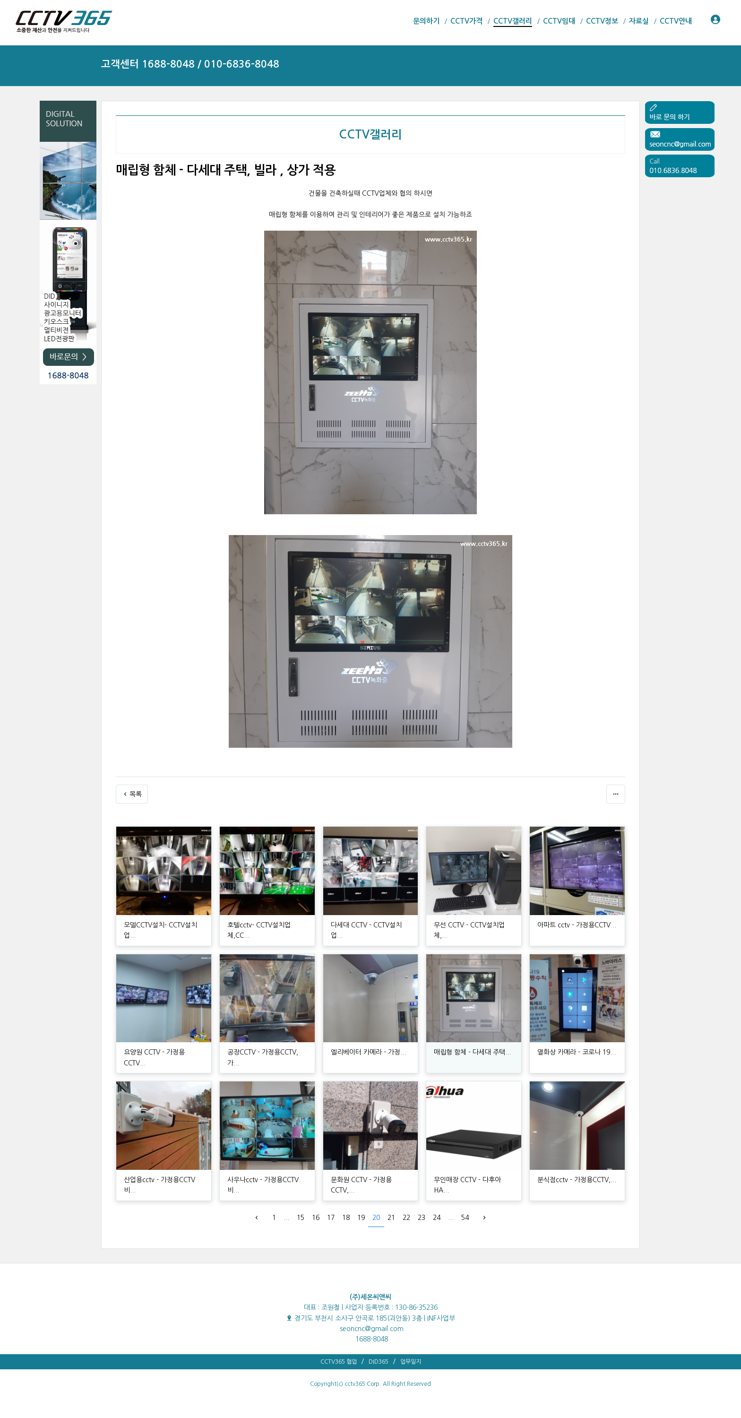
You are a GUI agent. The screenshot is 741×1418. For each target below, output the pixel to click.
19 (361, 1217)
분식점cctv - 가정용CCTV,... (576, 1179)
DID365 (378, 1362)
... (286, 1217)
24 (436, 1217)
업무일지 (410, 1362)
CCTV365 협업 (338, 1362)
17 (331, 1217)
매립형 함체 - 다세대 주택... (472, 1052)
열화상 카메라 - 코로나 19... (576, 1052)
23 (421, 1217)
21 (391, 1217)
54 (465, 1217)
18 (346, 1217)
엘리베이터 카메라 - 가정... (368, 1052)
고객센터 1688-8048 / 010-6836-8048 (190, 64)
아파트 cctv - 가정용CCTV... (576, 925)
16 (315, 1217)
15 (300, 1217)
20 (376, 1217)
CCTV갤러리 (370, 134)
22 (406, 1217)
